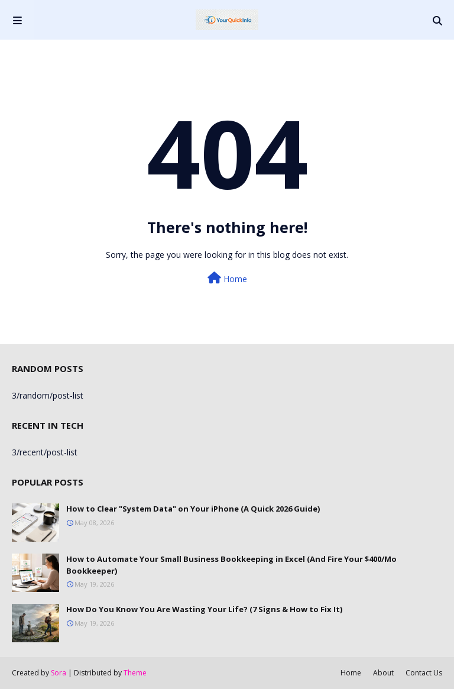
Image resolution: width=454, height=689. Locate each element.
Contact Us (424, 673)
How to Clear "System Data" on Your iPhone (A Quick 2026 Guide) (193, 508)
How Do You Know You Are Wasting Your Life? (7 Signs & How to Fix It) (204, 609)
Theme (135, 673)
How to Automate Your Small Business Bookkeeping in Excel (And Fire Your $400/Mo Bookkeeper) (231, 565)
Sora (58, 673)
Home (227, 278)
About (383, 673)
